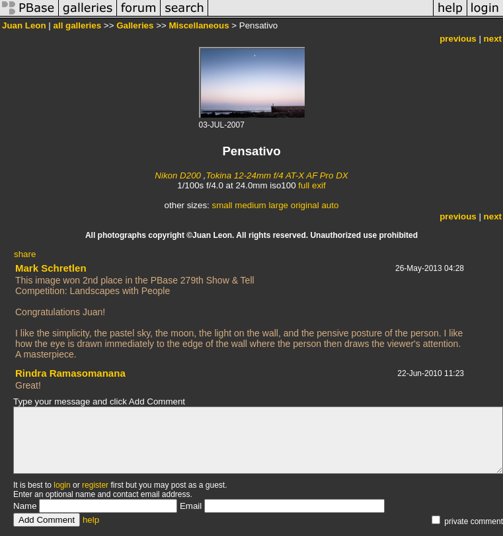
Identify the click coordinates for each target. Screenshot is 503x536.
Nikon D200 (178, 175)
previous (458, 39)
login (62, 485)
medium (250, 205)
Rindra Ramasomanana (70, 373)
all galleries (78, 25)
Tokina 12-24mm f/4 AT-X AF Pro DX (277, 175)
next (493, 39)
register (95, 485)
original (305, 205)
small (222, 205)
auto (329, 205)
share (25, 254)
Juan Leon (24, 25)
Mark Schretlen (51, 268)
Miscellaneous (199, 25)
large (278, 205)
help (91, 520)
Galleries (134, 25)
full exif (311, 185)
